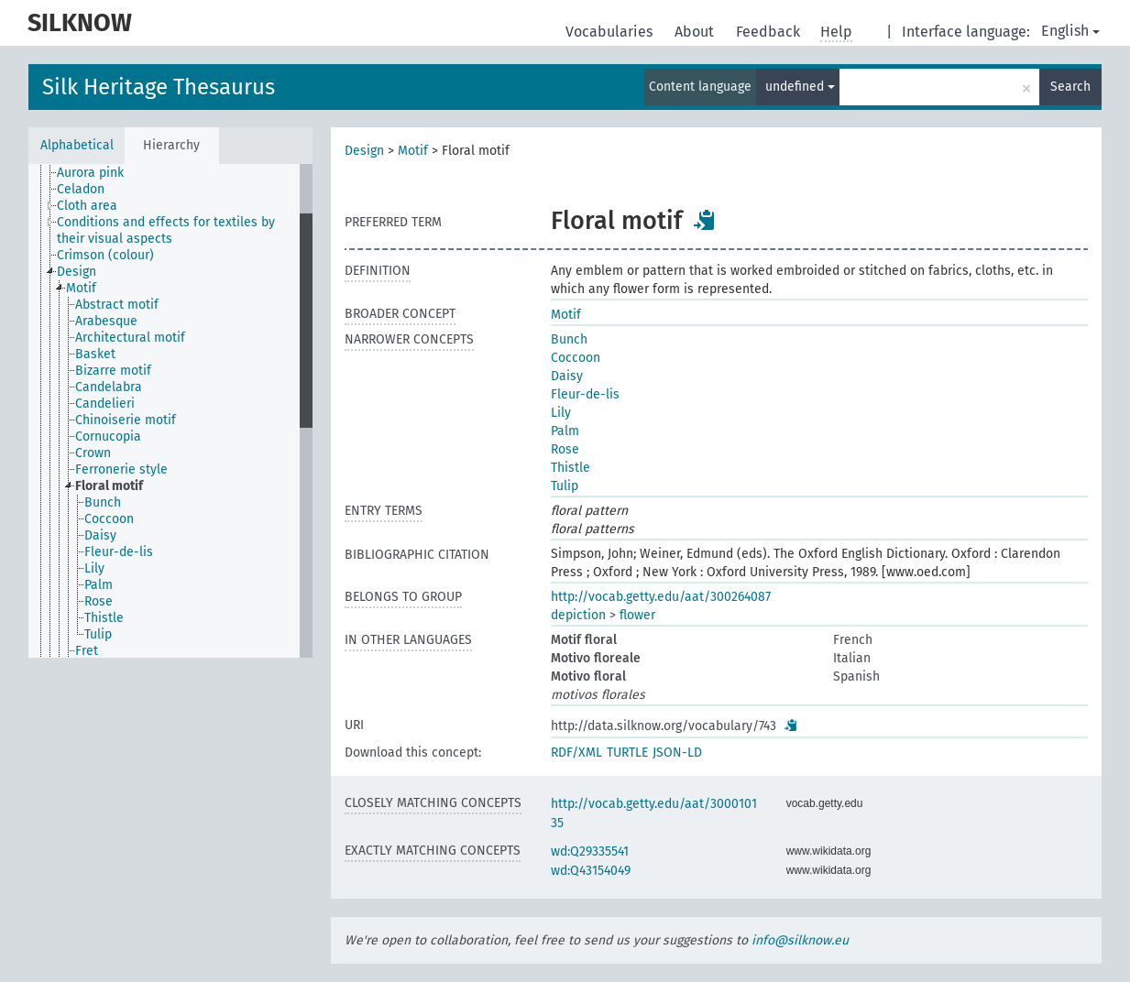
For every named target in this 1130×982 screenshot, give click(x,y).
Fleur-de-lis (585, 394)
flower (637, 615)
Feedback (770, 31)
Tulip (564, 486)
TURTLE (627, 752)
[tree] (170, 411)
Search (1070, 86)
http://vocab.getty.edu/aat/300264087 (661, 597)
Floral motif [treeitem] (109, 486)
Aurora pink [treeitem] (90, 172)
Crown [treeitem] (93, 453)
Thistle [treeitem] (104, 618)
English (1070, 30)
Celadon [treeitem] (80, 189)
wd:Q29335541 (590, 851)
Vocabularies (610, 31)
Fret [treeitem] (86, 651)
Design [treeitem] (76, 271)
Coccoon (575, 358)
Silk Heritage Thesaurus (158, 87)
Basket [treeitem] (95, 354)
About (696, 31)
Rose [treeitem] (98, 601)
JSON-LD (677, 752)
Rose (565, 449)
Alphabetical (77, 145)
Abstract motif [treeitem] (117, 304)
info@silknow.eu (800, 940)
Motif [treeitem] (81, 288)
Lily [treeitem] (94, 568)
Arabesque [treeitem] (106, 321)
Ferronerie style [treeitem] (121, 469)
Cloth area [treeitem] (87, 205)
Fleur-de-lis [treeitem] (118, 552)
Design (364, 150)
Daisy (567, 376)
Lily (561, 412)
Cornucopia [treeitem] (108, 436)
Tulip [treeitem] (98, 634)
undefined (800, 86)
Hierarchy (171, 145)
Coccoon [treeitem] (109, 519)
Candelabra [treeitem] (108, 387)
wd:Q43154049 (591, 870)
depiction (578, 615)
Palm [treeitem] (98, 585)
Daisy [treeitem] (100, 535)
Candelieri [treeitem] (105, 403)
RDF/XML (576, 752)
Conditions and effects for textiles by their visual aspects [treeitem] (166, 230)
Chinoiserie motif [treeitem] (125, 420)
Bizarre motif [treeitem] (113, 370)
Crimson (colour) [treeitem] (105, 255)
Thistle (570, 467)
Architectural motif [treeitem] (130, 337)
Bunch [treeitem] (102, 502)
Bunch (569, 339)
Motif (413, 150)
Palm (565, 431)
